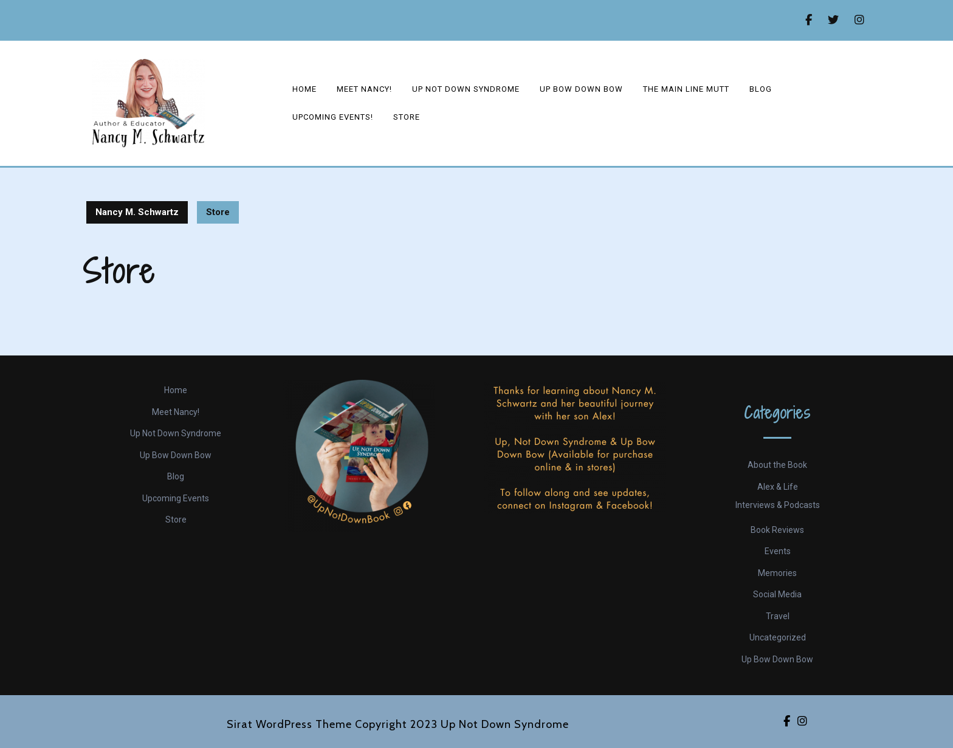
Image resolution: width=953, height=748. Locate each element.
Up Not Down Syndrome (466, 89)
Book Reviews (777, 530)
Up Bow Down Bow (581, 89)
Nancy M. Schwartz (137, 212)
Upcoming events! (332, 117)
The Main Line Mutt (686, 89)
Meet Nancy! (364, 89)
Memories (777, 573)
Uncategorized (777, 637)
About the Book (777, 465)
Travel (778, 616)
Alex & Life (777, 487)
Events (778, 551)
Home (304, 89)
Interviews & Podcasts (777, 505)
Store (406, 117)
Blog (760, 89)
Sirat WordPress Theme (289, 724)
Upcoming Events (175, 498)
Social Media (777, 594)
